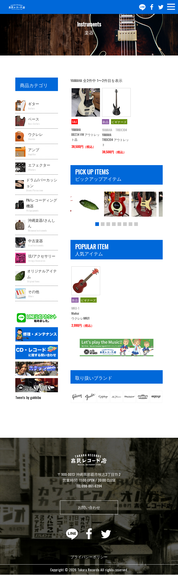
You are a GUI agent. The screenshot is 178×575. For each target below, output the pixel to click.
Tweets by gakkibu (28, 397)
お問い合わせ (89, 507)
